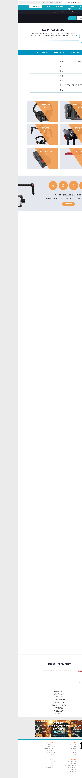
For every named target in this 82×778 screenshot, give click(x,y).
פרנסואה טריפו (54, 771)
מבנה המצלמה (33, 750)
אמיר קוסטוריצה (53, 761)
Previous (72, 650)
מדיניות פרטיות (33, 765)
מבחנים (54, 6)
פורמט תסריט (33, 744)
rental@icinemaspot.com (39, 12)
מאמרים (64, 6)
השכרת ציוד (18, 6)
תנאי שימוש (34, 763)
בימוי (56, 746)
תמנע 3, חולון (29, 12)
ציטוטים (63, 9)
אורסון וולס (55, 763)
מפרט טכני (57, 52)
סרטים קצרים (41, 6)
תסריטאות (55, 744)
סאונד (56, 754)
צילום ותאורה (54, 748)
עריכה (56, 750)
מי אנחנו (34, 759)
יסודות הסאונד (33, 746)
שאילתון (30, 6)
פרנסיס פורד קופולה (52, 765)
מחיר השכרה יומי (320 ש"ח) (24, 53)
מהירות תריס (33, 754)
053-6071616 (51, 12)
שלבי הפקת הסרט (32, 752)
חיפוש (54, 18)
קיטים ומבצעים (50, 204)
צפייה (62, 107)
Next (70, 650)
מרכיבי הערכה (73, 52)
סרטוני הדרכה (41, 52)
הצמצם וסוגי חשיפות (31, 748)
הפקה (56, 752)
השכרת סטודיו (75, 9)
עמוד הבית (76, 6)
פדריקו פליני (54, 769)
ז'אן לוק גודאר (54, 767)
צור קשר (52, 9)
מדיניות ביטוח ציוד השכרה (30, 767)
